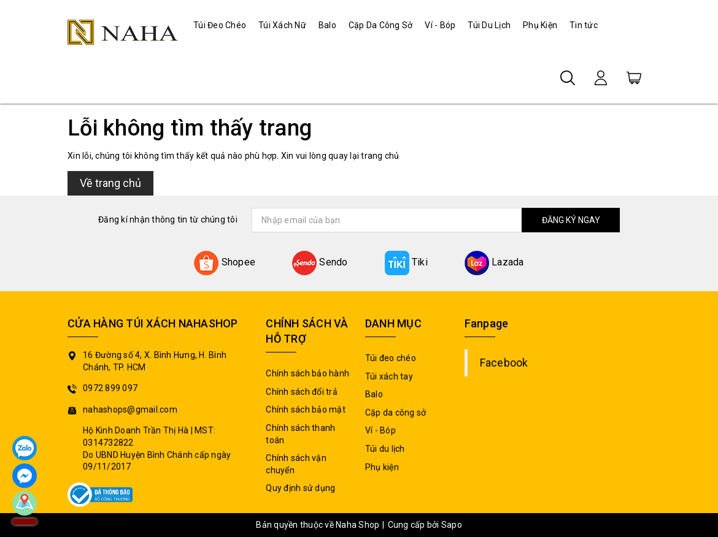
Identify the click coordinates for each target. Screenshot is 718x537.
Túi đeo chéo (390, 358)
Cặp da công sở (396, 412)
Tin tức (583, 25)
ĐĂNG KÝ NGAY (571, 220)
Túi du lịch (385, 449)
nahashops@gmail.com (130, 409)
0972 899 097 (110, 388)
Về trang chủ (110, 183)
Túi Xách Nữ (282, 25)
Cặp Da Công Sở (381, 25)
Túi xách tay (389, 376)
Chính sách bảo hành (307, 373)
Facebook (504, 363)
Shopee (224, 262)
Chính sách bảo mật (305, 409)
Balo (327, 25)
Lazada (494, 262)
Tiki (406, 262)
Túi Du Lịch (489, 25)
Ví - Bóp (440, 25)
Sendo (320, 262)
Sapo (451, 525)
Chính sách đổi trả (302, 392)
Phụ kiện (382, 467)
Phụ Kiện (540, 25)
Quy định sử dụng (300, 488)
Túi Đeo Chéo (219, 25)
